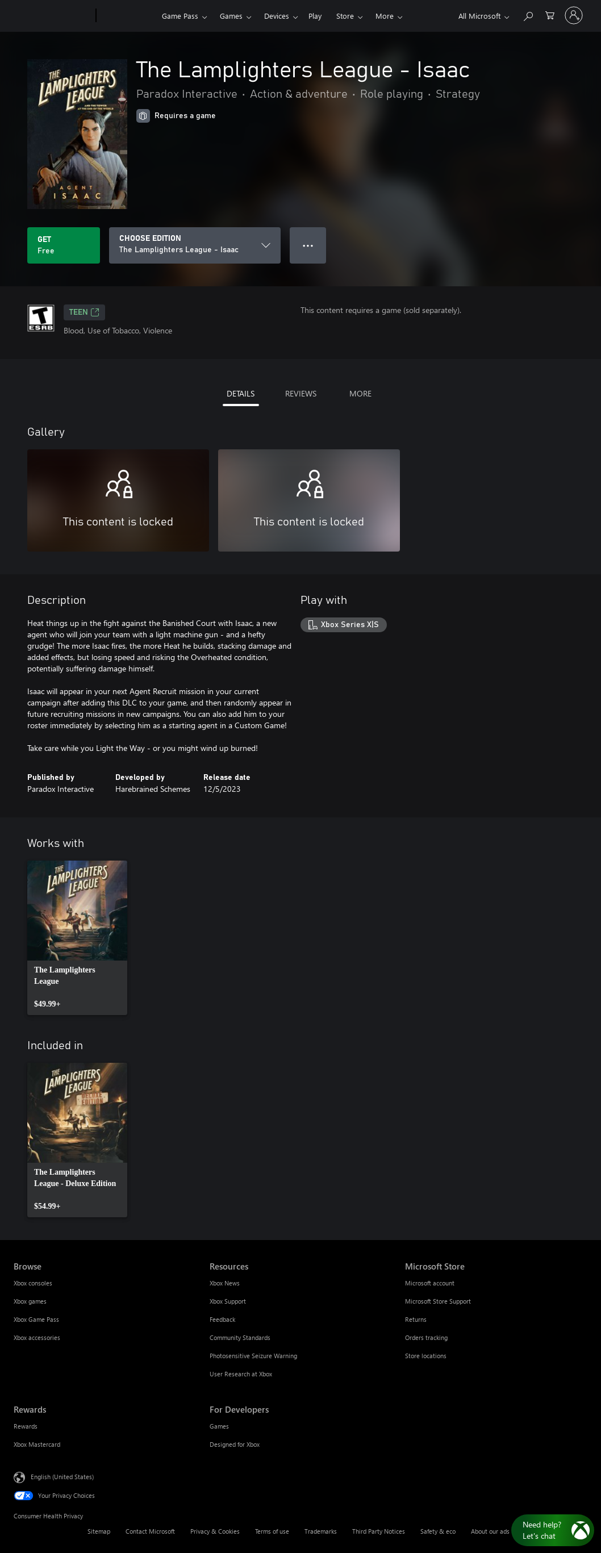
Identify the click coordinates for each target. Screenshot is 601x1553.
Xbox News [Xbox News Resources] (225, 1283)
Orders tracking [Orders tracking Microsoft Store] (426, 1337)
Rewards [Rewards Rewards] (25, 1426)
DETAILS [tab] (240, 393)
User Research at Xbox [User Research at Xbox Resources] (241, 1373)
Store (345, 15)
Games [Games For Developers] (219, 1426)
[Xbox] (127, 16)
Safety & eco (438, 1531)
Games (231, 15)
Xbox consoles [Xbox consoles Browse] (33, 1283)
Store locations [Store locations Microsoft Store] (425, 1355)
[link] (77, 938)
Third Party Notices (378, 1531)
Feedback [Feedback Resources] (222, 1319)
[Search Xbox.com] (527, 14)
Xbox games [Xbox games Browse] (30, 1301)
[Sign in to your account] (573, 15)
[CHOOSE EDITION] (195, 245)
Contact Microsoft (150, 1531)
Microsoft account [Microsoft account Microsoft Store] (429, 1283)
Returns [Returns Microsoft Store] (416, 1319)
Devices (276, 15)
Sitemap (98, 1531)
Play (315, 15)
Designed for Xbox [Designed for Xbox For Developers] (235, 1444)
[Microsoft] (52, 16)
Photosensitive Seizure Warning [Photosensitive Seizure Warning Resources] (253, 1355)
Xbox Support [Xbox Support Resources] (228, 1301)
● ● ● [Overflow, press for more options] (308, 245)
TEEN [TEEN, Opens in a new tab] (84, 312)
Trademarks (320, 1531)
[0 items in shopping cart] (549, 14)
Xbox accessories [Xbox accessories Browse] (37, 1337)
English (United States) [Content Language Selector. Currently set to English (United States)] (62, 1476)
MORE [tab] (360, 393)
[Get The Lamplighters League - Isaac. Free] (63, 245)
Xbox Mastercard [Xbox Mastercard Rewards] (37, 1444)
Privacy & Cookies (215, 1531)
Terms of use (272, 1531)
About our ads (490, 1531)
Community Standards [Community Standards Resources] (240, 1337)
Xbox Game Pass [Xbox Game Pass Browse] (36, 1319)
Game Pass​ (180, 15)
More (384, 15)
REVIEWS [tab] (300, 393)
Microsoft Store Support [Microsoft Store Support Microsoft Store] (438, 1301)
